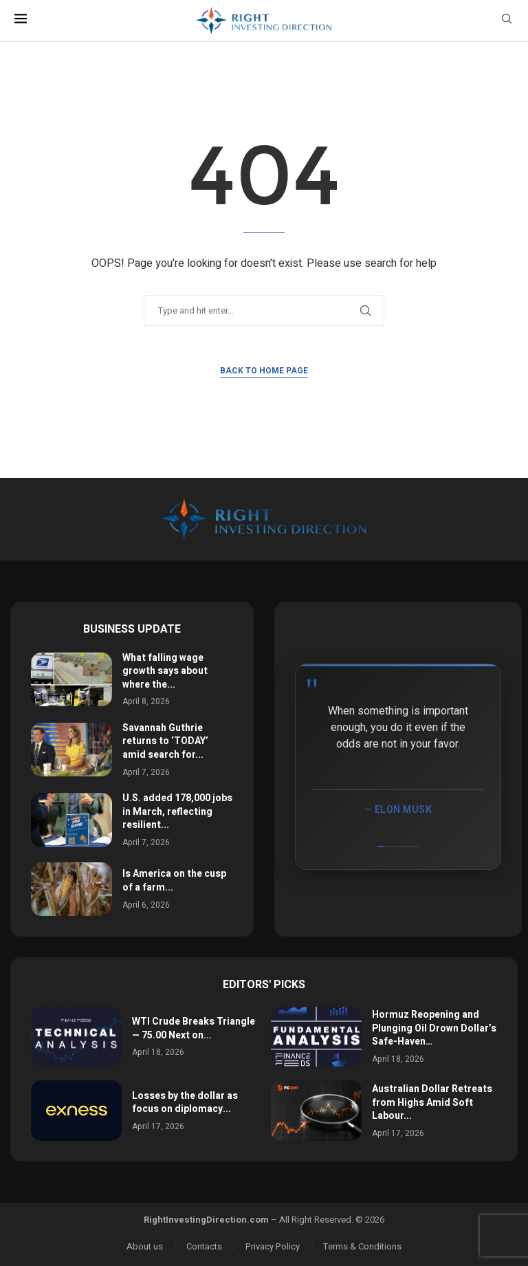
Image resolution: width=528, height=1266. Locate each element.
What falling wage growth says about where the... (165, 671)
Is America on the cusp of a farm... (174, 880)
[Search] (507, 21)
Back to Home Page (264, 370)
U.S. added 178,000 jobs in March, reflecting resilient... (177, 811)
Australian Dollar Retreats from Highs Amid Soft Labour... (432, 1102)
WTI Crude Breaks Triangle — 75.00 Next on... (193, 1028)
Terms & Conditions (362, 1246)
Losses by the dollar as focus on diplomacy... (185, 1103)
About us (144, 1246)
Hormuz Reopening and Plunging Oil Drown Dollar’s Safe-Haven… (434, 1028)
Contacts (204, 1246)
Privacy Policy (272, 1246)
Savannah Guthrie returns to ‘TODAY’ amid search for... (165, 741)
